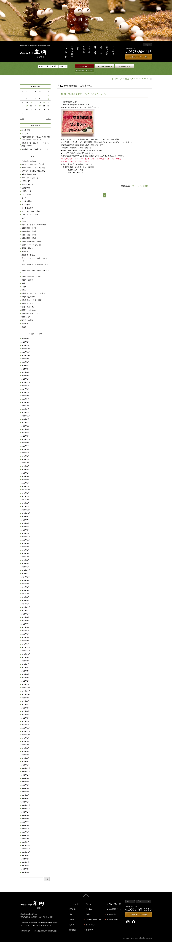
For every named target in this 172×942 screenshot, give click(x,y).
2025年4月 (25, 365)
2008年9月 (25, 811)
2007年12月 (26, 841)
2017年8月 (25, 489)
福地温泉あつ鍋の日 (29, 293)
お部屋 (71, 921)
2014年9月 (25, 576)
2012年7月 (25, 660)
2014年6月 (25, 583)
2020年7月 (25, 442)
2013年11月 (26, 607)
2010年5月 (25, 747)
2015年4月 (25, 553)
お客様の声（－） (28, 180)
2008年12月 (26, 801)
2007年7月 (25, 858)
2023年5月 (25, 398)
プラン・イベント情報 (139, 182)
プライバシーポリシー (93, 915)
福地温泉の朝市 (27, 299)
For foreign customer (29, 157)
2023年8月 (25, 392)
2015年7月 (25, 543)
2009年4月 (25, 788)
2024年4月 (25, 385)
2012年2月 (25, 677)
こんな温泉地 (27, 190)
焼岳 (23, 279)
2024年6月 (25, 382)
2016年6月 (25, 519)
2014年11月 (26, 570)
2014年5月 (25, 586)
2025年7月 (25, 362)
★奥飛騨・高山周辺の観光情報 (33, 167)
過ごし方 (89, 900)
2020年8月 (25, 439)
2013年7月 (25, 620)
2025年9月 (25, 355)
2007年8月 (25, 855)
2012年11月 (26, 647)
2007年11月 (26, 845)
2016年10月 (26, 509)
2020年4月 (25, 445)
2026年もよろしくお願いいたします (35, 145)
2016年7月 (25, 516)
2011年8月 (25, 697)
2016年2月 (25, 529)
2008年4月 (25, 828)
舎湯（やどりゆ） (28, 303)
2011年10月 (26, 691)
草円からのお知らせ (29, 306)
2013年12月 (26, 603)
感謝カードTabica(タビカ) (31, 241)
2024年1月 (25, 388)
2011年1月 (25, 721)
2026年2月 (25, 338)
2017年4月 (25, 499)
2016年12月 (26, 506)
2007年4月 (25, 868)
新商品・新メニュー (29, 244)
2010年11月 (26, 727)
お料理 (71, 915)
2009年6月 (25, 781)
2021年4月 (25, 432)
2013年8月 (25, 617)
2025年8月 (25, 358)
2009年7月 (25, 778)
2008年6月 (25, 821)
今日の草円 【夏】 (29, 227)
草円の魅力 (73, 905)
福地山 (24, 286)
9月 (144, 75)
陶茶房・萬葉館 (27, 316)
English (147, 45)
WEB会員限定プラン (114, 905)
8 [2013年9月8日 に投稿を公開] (48, 95)
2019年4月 (25, 466)
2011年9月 (25, 694)
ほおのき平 (26, 201)
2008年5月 (25, 825)
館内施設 (72, 926)
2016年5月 (25, 523)
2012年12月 (26, 643)
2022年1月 (25, 419)
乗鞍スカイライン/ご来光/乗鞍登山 (35, 221)
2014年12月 (26, 566)
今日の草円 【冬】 (29, 224)
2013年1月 (25, 640)
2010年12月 (26, 724)
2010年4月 (25, 751)
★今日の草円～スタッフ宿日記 (33, 164)
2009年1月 (25, 798)
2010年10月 (26, 731)
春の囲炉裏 (26, 126)
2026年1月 (25, 341)
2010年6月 (25, 744)
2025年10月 (26, 351)
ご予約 (24, 194)
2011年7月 (25, 701)
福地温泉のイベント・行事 (32, 296)
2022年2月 (25, 415)
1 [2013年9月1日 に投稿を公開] (48, 91)
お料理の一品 (27, 187)
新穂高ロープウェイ (29, 251)
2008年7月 (25, 818)
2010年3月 (25, 754)
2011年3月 (25, 714)
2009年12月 (26, 764)
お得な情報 (26, 184)
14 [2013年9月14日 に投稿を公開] (44, 98)
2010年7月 (25, 741)
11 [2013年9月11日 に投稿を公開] (31, 98)
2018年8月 (25, 472)
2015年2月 (25, 560)
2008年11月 (26, 805)
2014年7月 (25, 580)
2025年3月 (25, 368)
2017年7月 (25, 492)
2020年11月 (26, 435)
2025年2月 (25, 372)
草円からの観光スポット (31, 309)
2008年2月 (25, 835)
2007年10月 (26, 848)
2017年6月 (25, 496)
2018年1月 (25, 482)
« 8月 (22, 115)
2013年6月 (25, 623)
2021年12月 (26, 422)
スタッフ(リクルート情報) (31, 207)
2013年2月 (25, 637)
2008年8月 (25, 815)
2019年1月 (25, 469)
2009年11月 (26, 768)
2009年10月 (26, 771)
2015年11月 (26, 533)
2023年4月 (25, 402)
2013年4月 (25, 630)
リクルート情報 (112, 915)
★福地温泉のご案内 (29, 170)
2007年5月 (25, 865)
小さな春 (25, 130)
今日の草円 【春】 (29, 231)
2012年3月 (25, 674)
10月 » (48, 115)
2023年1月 (25, 409)
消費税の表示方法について (32, 273)
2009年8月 (25, 774)
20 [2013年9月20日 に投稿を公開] (40, 102)
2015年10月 (26, 536)
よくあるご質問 (27, 204)
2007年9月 (25, 852)
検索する (63, 66)
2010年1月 (25, 761)
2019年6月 (25, 459)
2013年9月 (25, 613)
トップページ (117, 75)
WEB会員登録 (111, 910)
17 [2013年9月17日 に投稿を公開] (27, 102)
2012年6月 (25, 664)
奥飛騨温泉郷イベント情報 (32, 237)
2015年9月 (25, 539)
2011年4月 (25, 711)
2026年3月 (25, 335)
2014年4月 (25, 590)
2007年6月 (25, 862)
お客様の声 (26, 177)
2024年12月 (26, 378)
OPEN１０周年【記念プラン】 (33, 160)
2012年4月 (25, 670)
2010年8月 (25, 737)
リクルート (26, 214)
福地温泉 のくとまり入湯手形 (33, 289)
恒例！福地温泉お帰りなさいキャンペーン (83, 90)
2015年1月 (25, 563)
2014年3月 (25, 593)
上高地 (24, 217)
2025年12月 (26, 345)
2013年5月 (25, 627)
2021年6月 (25, 425)
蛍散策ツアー (27, 313)
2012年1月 (25, 680)
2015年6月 (25, 546)
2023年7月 (25, 395)
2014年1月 (25, 600)
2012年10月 (26, 650)
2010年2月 (25, 758)
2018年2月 (25, 479)
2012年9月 (25, 654)
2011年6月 (25, 704)
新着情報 (25, 247)
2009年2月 (25, 795)
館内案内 (25, 320)
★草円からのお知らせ (30, 174)
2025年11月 (26, 348)
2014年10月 (26, 573)
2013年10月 (26, 610)
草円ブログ (127, 75)
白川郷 (24, 283)
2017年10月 (26, 486)
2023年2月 (25, 405)
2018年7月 (25, 476)
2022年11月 (26, 412)
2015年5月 (25, 549)
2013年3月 (25, 633)
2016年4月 (25, 526)
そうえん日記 (27, 197)
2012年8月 (25, 657)
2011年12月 (26, 684)
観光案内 (89, 905)
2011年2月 (25, 717)
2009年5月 (25, 784)
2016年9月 (25, 513)
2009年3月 (25, 791)
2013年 (137, 75)
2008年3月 (25, 831)
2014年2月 (25, 597)
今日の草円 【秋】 (29, 234)
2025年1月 (25, 375)
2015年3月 (25, 556)
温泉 (70, 910)
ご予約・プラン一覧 (114, 900)
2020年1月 (25, 449)
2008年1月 (25, 838)
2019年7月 (25, 455)
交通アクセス (90, 910)
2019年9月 (25, 452)
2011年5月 (25, 707)
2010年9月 (25, 734)
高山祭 (24, 323)
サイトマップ (90, 921)
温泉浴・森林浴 (27, 276)
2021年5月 (25, 429)
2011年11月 (26, 687)
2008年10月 (26, 808)
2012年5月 (25, 667)
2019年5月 (25, 462)
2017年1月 (25, 503)
